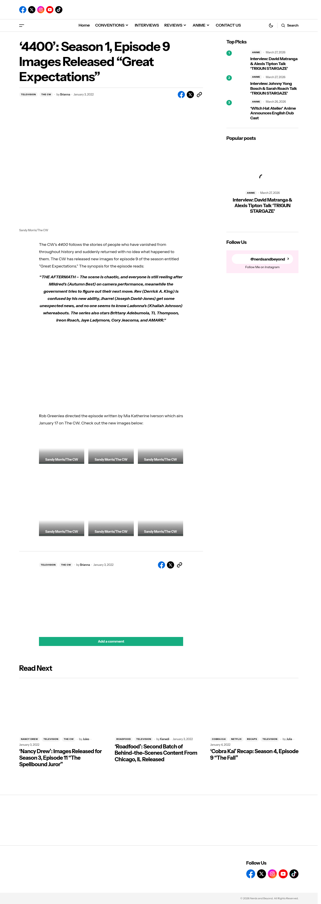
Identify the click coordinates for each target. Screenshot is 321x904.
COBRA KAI (219, 739)
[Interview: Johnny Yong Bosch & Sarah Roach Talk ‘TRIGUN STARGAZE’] (236, 85)
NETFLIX (236, 739)
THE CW (46, 94)
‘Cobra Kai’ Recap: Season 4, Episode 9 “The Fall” (254, 754)
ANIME (256, 52)
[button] (21, 25)
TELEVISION (28, 94)
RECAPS (252, 739)
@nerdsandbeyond (267, 259)
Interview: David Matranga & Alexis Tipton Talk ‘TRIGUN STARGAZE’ (274, 64)
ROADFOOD (123, 739)
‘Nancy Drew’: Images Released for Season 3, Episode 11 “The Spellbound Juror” (60, 758)
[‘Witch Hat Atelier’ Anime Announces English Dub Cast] (236, 110)
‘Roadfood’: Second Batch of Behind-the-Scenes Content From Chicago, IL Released (156, 753)
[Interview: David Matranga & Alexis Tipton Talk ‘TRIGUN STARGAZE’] (236, 60)
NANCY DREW (29, 739)
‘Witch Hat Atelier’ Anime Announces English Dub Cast (273, 113)
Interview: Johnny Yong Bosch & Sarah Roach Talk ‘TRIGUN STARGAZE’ (273, 88)
